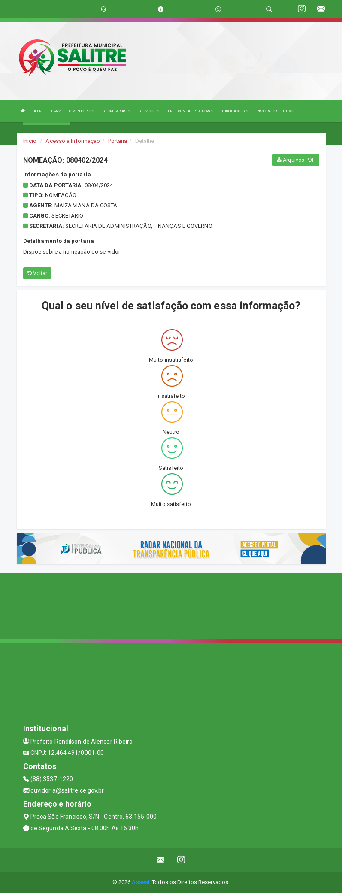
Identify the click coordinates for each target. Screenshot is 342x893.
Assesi (140, 882)
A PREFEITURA (47, 111)
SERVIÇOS (149, 111)
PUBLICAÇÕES (235, 111)
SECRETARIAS (116, 111)
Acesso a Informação (72, 141)
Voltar (37, 273)
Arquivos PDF (296, 160)
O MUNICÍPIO (81, 111)
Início (30, 141)
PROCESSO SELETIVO (275, 111)
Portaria (117, 141)
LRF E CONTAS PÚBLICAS (190, 111)
